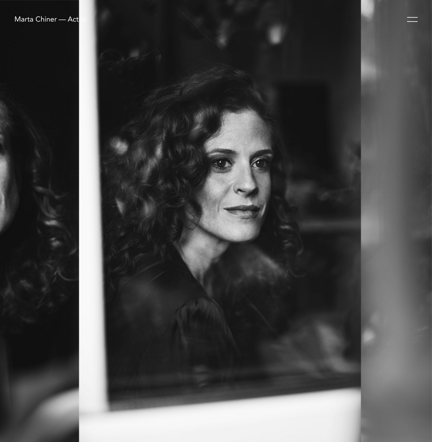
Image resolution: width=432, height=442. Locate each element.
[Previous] (108, 221)
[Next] (324, 221)
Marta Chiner (35, 19)
